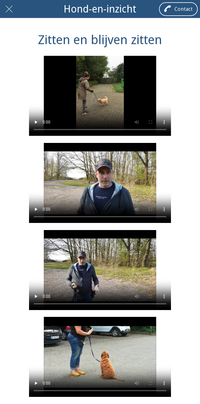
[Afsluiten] (9, 9)
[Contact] (178, 9)
